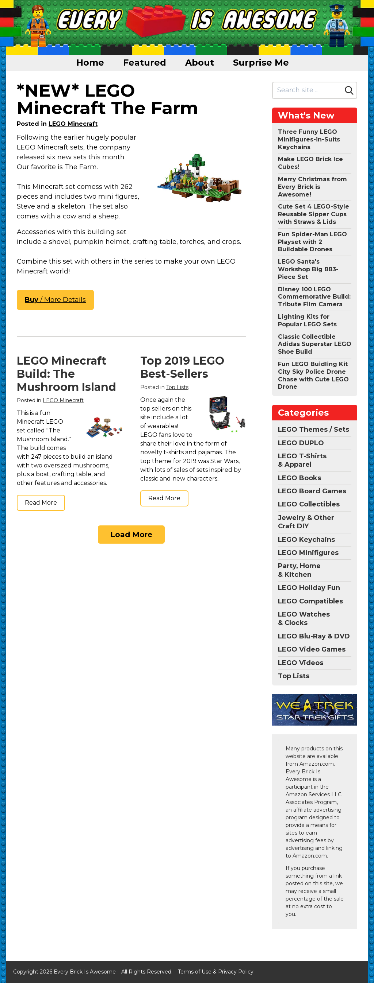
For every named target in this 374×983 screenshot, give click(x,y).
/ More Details (55, 300)
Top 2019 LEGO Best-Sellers (182, 367)
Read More (41, 502)
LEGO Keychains (306, 540)
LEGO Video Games (312, 649)
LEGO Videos (300, 663)
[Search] (349, 90)
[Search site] (307, 90)
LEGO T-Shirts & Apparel (302, 460)
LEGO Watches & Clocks (304, 618)
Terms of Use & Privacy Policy (215, 971)
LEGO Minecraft (73, 123)
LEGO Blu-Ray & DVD (314, 636)
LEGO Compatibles (310, 601)
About (199, 62)
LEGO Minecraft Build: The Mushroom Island (66, 374)
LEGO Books (299, 478)
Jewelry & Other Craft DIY (306, 522)
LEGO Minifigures (308, 553)
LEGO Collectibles (309, 504)
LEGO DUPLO (301, 443)
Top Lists (177, 387)
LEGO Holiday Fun (309, 588)
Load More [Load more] (131, 534)
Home (90, 62)
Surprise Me (261, 62)
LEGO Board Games (312, 491)
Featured (144, 62)
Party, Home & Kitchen (299, 570)
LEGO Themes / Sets (313, 430)
